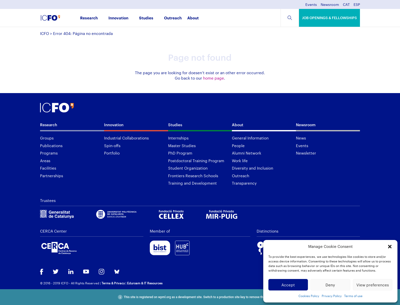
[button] (389, 246)
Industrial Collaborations (126, 138)
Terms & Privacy (113, 283)
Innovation (118, 18)
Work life (240, 160)
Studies (146, 18)
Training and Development (192, 183)
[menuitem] (346, 6)
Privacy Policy (332, 296)
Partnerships (51, 175)
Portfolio (112, 153)
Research (89, 18)
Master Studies (182, 145)
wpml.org (164, 297)
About (193, 18)
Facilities (48, 168)
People (238, 145)
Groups (47, 138)
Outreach (173, 18)
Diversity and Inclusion (252, 168)
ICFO (44, 33)
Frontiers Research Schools (193, 175)
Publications (51, 145)
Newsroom (330, 5)
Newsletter (306, 153)
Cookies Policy (308, 296)
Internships (178, 138)
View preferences (372, 285)
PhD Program (180, 153)
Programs (49, 153)
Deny (330, 285)
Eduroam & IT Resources (144, 283)
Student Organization (188, 168)
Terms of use (353, 296)
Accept (288, 285)
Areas (45, 160)
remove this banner (262, 297)
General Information (250, 138)
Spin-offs (112, 145)
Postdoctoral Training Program (196, 160)
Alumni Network (246, 153)
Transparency (244, 183)
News (301, 138)
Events (311, 5)
